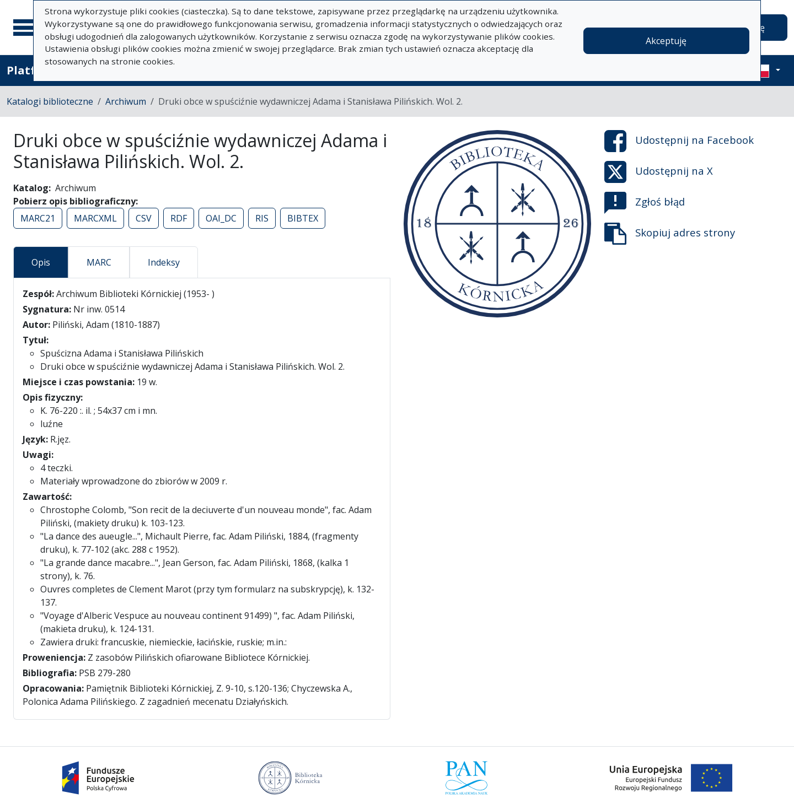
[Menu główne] (27, 27)
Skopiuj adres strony (669, 234)
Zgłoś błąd (644, 203)
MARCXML (95, 218)
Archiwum (125, 101)
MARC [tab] (99, 262)
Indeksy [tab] (164, 262)
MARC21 (37, 218)
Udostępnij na (679, 141)
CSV (144, 218)
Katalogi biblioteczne (50, 101)
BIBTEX (302, 218)
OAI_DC (221, 218)
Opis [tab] (40, 262)
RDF (178, 218)
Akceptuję (666, 41)
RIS (262, 218)
